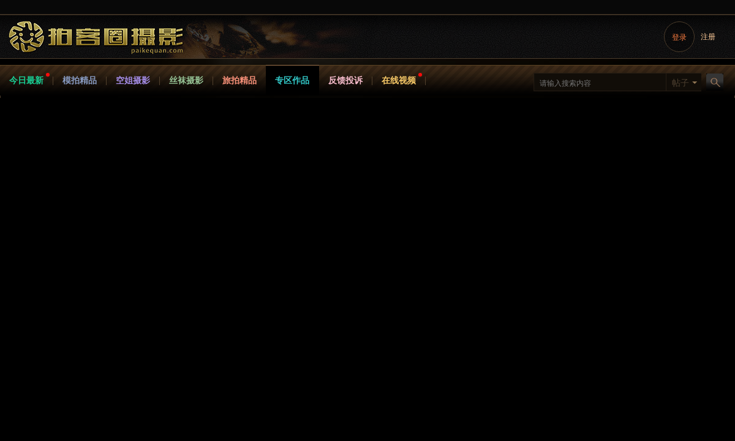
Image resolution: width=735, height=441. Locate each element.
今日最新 (26, 80)
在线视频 (399, 80)
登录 (679, 37)
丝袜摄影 (186, 80)
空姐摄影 (133, 80)
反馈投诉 (345, 80)
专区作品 (292, 80)
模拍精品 (79, 80)
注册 (708, 36)
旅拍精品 (239, 80)
